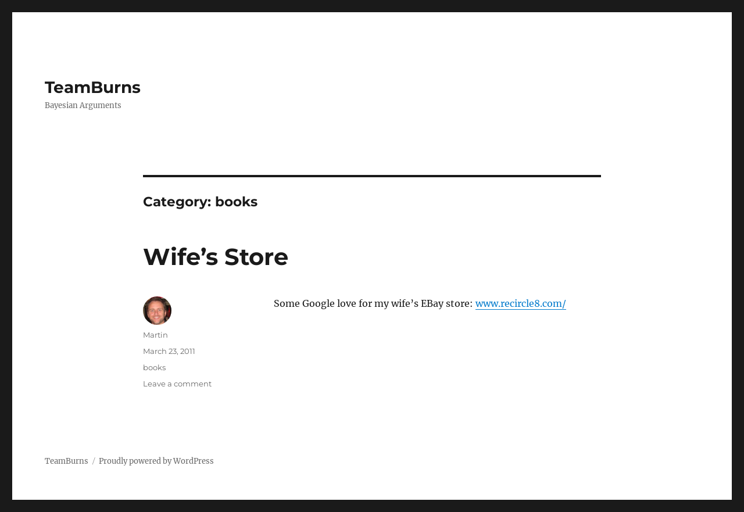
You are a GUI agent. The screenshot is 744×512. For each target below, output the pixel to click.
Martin (155, 334)
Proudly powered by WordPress (156, 461)
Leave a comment (177, 383)
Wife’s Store (215, 256)
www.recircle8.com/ (520, 303)
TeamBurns (93, 87)
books (154, 367)
